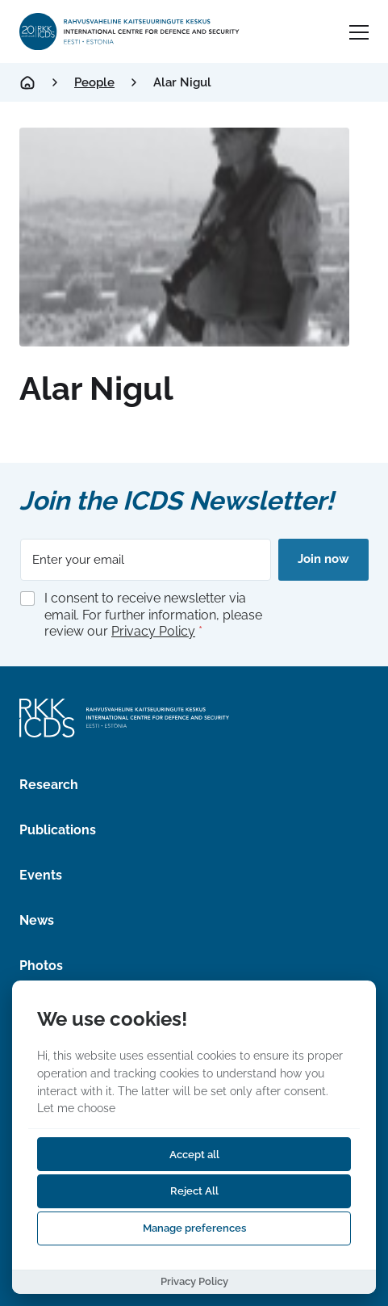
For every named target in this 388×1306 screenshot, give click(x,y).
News (36, 920)
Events (40, 875)
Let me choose (76, 1108)
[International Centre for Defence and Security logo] (130, 31)
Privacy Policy (153, 631)
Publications (57, 830)
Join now (323, 559)
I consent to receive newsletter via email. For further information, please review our (153, 615)
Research (48, 784)
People (94, 82)
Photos (41, 965)
